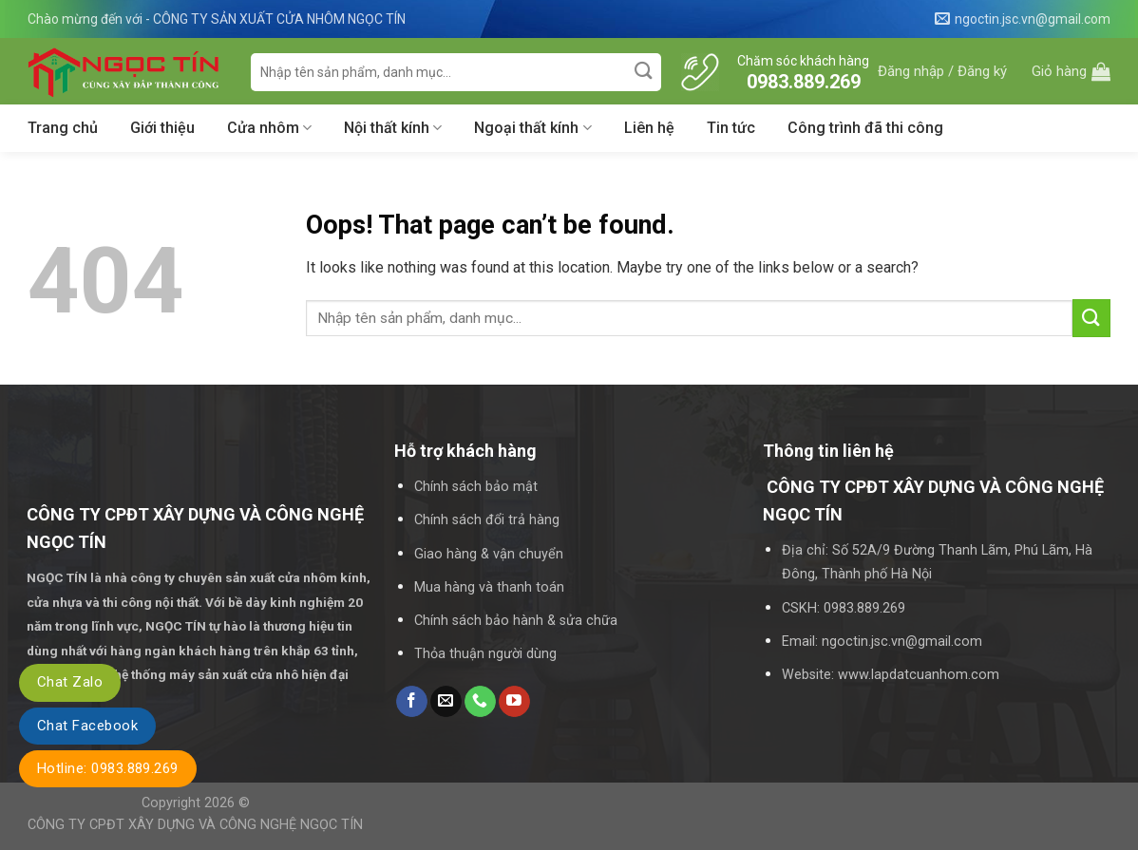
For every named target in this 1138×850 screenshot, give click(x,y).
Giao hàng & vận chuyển (488, 554)
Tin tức (731, 128)
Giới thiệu (162, 128)
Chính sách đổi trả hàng (487, 520)
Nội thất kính (393, 128)
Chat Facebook (87, 725)
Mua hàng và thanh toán (489, 587)
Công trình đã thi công (865, 128)
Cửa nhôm (269, 128)
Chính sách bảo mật (476, 487)
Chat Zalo (70, 681)
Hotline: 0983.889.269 (108, 768)
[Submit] (644, 71)
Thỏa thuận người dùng (485, 654)
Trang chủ (63, 128)
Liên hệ (649, 128)
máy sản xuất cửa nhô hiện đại (260, 674)
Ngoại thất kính (532, 128)
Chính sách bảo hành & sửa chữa (515, 621)
